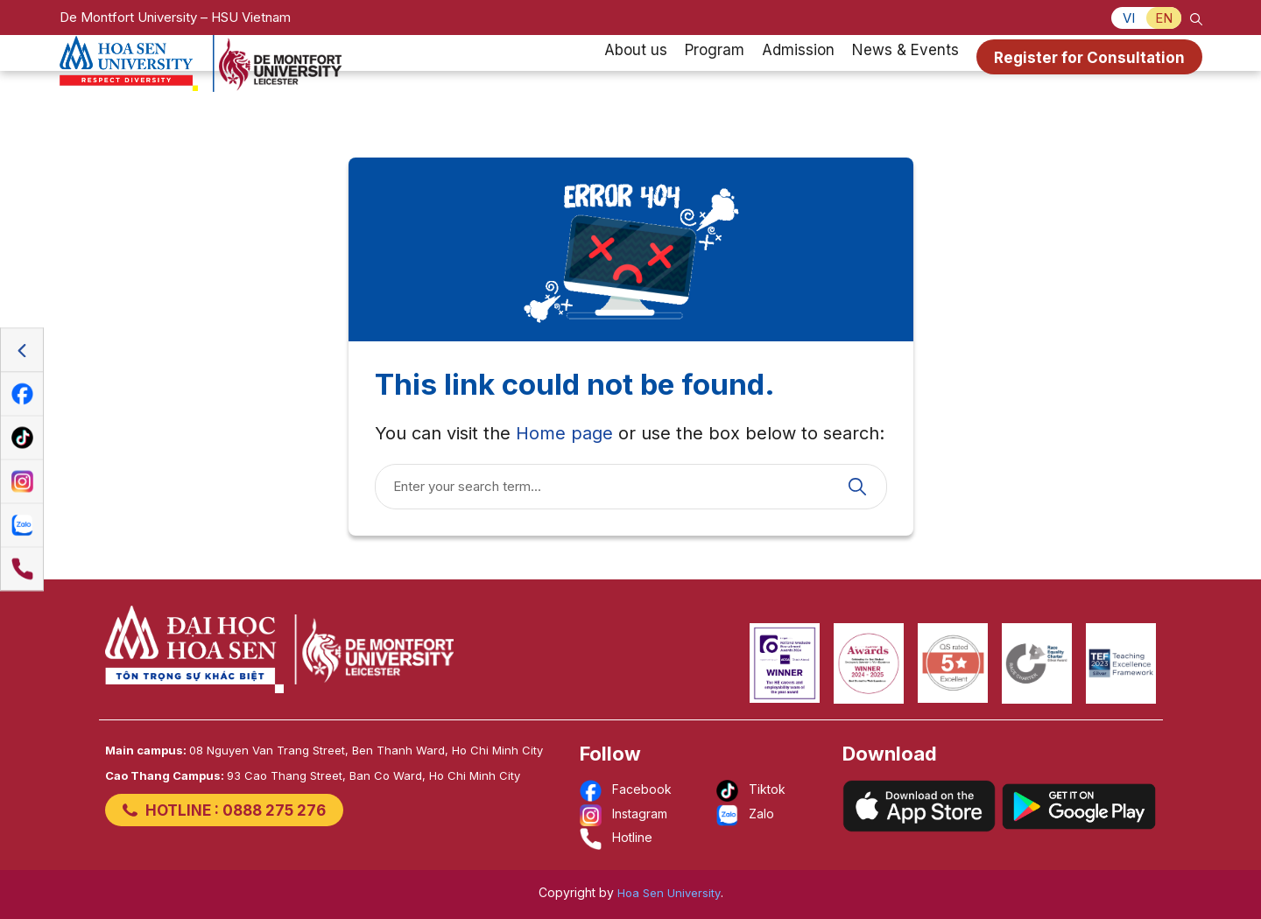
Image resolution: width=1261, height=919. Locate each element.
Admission (798, 73)
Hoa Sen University (669, 893)
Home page (564, 433)
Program (714, 73)
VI (1129, 18)
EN (1164, 18)
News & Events (905, 73)
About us (635, 73)
